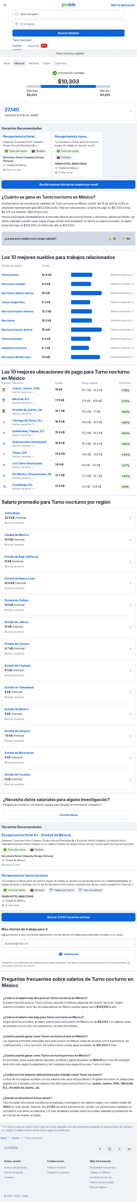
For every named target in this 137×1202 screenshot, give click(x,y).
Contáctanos (69, 815)
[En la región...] (68, 24)
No (126, 238)
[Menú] (4, 4)
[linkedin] (129, 1148)
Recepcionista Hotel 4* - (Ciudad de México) (19, 137)
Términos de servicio (24, 965)
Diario (46, 63)
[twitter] (119, 1148)
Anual (7, 63)
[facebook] (99, 1148)
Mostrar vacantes (123, 275)
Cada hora (60, 63)
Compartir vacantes (58, 1172)
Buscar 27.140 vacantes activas (68, 917)
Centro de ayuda (13, 1172)
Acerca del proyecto (15, 1167)
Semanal (34, 63)
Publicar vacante (56, 1167)
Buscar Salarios (68, 33)
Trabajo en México (100, 1172)
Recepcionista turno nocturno (70, 137)
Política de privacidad (102, 1182)
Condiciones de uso (101, 1177)
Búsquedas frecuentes (102, 1167)
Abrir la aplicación (123, 5)
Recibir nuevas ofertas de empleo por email (68, 184)
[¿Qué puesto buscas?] (68, 14)
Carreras (8, 1177)
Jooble (24, 1195)
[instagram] (109, 1148)
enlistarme (69, 954)
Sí (112, 238)
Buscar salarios (98, 1187)
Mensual (19, 63)
